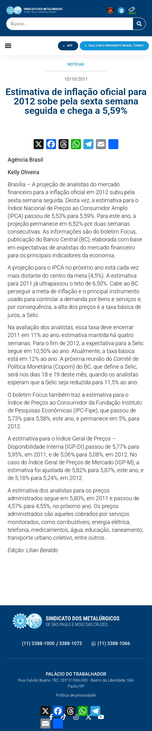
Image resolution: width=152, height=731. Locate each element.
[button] (8, 46)
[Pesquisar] (139, 24)
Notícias (76, 64)
